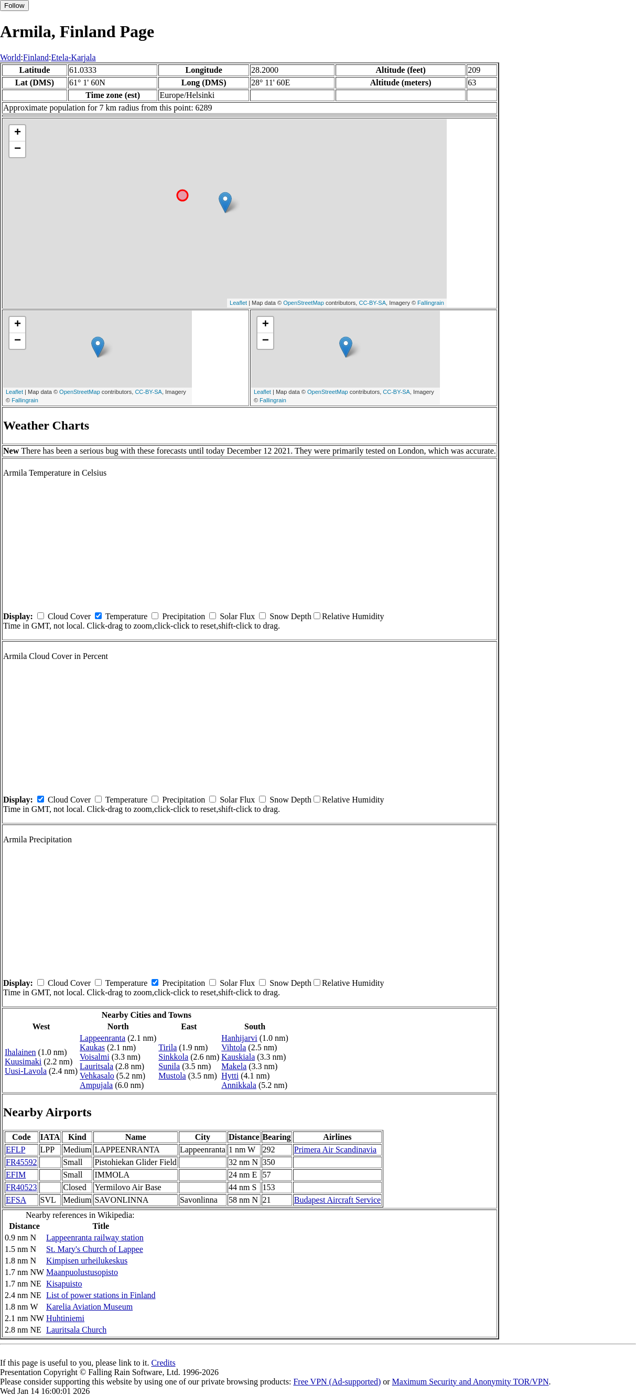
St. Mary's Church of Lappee (94, 1249)
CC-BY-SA (372, 303)
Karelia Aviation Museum (89, 1306)
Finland (36, 57)
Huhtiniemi (65, 1318)
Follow (14, 5)
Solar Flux (237, 616)
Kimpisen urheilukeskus (86, 1260)
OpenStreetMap (303, 303)
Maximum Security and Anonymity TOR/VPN (470, 1381)
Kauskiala (238, 1056)
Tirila (167, 1047)
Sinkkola (173, 1056)
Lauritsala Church (76, 1329)
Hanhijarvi (239, 1038)
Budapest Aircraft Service (337, 1199)
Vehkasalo (97, 1075)
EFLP (15, 1149)
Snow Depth (290, 616)
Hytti (230, 1075)
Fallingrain (430, 303)
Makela (233, 1066)
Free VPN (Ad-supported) (337, 1381)
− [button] (17, 149)
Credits (163, 1362)
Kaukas (92, 1047)
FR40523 (21, 1187)
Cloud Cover (69, 616)
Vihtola (233, 1047)
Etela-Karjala (73, 57)
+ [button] (17, 133)
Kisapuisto (64, 1283)
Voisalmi (95, 1056)
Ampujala (96, 1085)
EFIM (16, 1174)
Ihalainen (20, 1052)
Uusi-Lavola (26, 1071)
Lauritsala (96, 1066)
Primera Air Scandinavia (335, 1149)
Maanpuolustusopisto (82, 1272)
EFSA (16, 1199)
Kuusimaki (23, 1061)
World (10, 57)
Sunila (169, 1066)
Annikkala (238, 1085)
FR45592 (21, 1162)
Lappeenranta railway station (95, 1237)
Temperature (126, 616)
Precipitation (183, 616)
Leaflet (238, 303)
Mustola (172, 1075)
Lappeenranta (102, 1038)
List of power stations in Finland (100, 1295)
